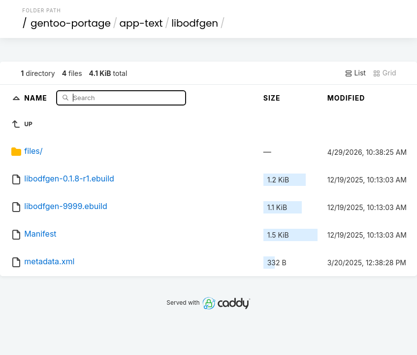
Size (272, 98)
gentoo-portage (71, 23)
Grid (384, 73)
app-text (141, 23)
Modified (346, 98)
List (355, 73)
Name (36, 97)
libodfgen (194, 23)
